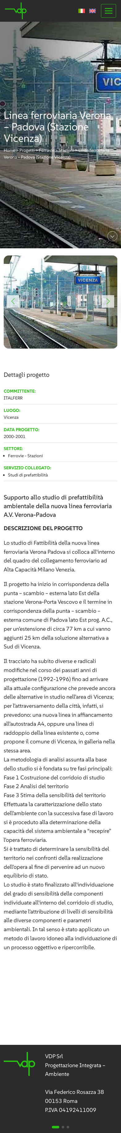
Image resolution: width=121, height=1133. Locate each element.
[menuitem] (81, 10)
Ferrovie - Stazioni (25, 455)
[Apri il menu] (108, 10)
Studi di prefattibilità (28, 475)
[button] (13, 301)
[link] (61, 302)
